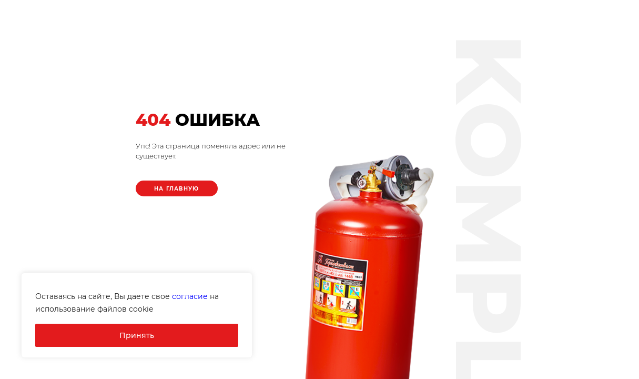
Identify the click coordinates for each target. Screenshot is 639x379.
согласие (190, 296)
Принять (136, 335)
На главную (176, 188)
